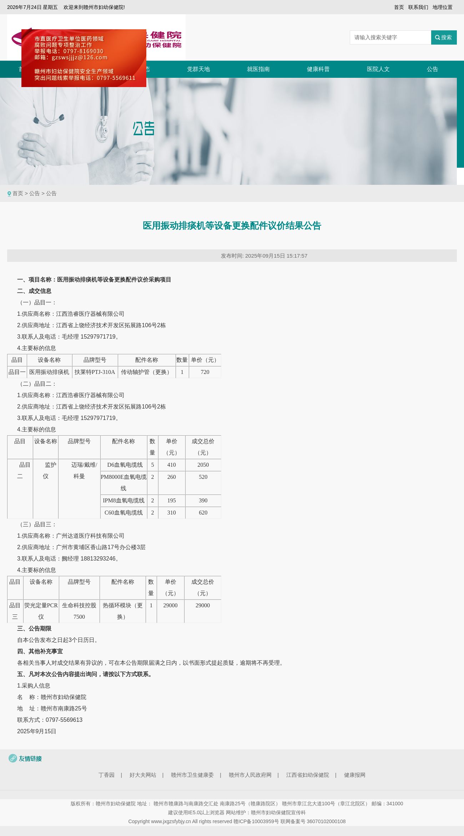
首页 (399, 7)
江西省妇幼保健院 (307, 775)
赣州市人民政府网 (250, 775)
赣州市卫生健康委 (192, 775)
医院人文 (378, 69)
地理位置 (443, 7)
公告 (432, 69)
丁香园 (107, 775)
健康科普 (318, 69)
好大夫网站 (143, 775)
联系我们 (418, 7)
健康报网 (354, 775)
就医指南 (258, 69)
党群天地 (198, 69)
